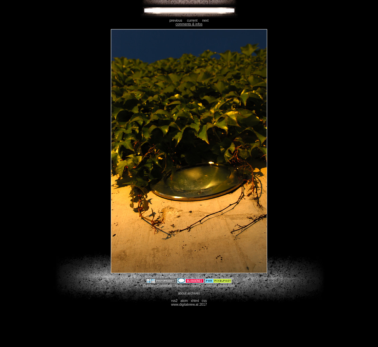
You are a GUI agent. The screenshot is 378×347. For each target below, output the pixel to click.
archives (193, 293)
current (192, 20)
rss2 (174, 301)
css (204, 301)
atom (184, 301)
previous (176, 20)
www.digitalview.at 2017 (189, 304)
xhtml (195, 301)
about (182, 293)
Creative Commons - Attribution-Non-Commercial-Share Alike (189, 286)
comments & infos (189, 24)
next (205, 20)
